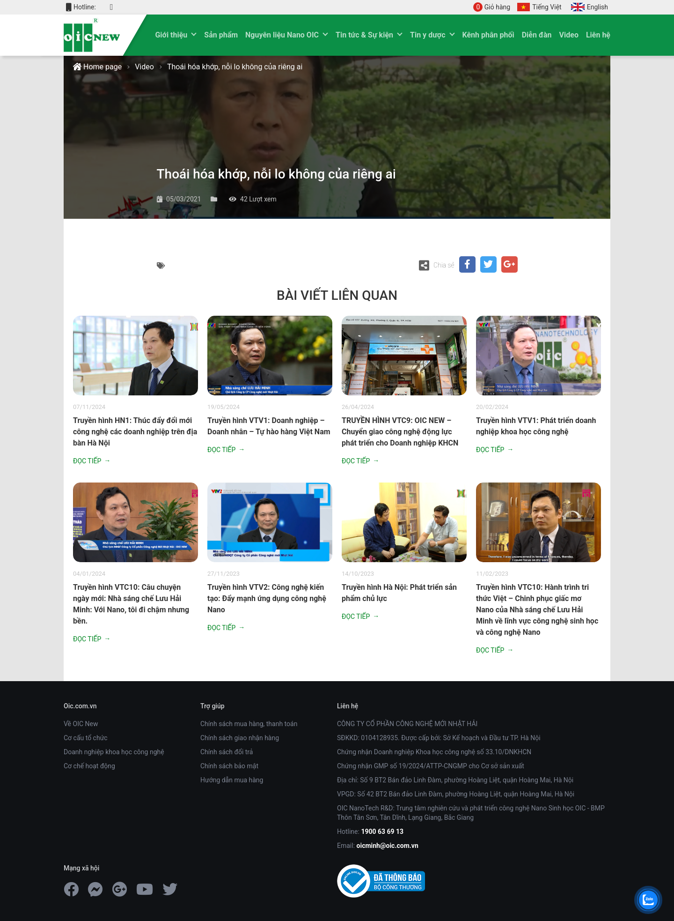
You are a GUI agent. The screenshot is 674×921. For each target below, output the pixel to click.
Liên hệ (598, 34)
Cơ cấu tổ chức (86, 738)
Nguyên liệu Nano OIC (282, 34)
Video (569, 34)
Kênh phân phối (488, 34)
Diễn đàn (537, 34)
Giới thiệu (171, 34)
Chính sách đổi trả (226, 752)
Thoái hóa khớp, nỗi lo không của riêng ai (235, 66)
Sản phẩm (221, 34)
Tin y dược (427, 34)
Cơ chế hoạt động (89, 766)
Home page (97, 66)
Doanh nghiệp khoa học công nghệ (114, 752)
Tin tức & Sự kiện (364, 34)
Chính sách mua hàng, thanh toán (248, 724)
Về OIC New (81, 724)
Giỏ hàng (491, 7)
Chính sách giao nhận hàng (239, 738)
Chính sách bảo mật (229, 766)
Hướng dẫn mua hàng (231, 780)
